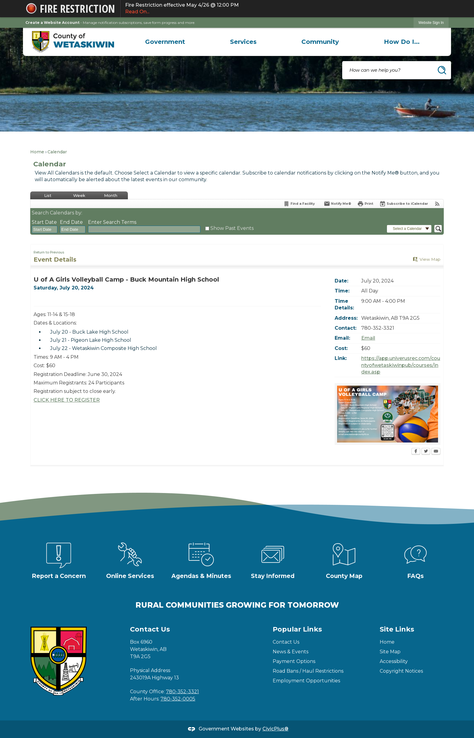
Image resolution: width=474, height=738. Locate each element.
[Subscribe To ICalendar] (403, 204)
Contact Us (286, 642)
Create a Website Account (52, 22)
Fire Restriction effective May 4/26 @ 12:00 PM (284, 8)
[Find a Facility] (299, 204)
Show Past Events (232, 228)
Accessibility (394, 661)
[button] (442, 70)
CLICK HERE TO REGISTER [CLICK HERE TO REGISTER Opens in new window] (67, 400)
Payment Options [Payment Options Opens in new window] (294, 661)
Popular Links (297, 629)
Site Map (390, 652)
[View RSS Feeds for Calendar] (437, 204)
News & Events (290, 652)
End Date (71, 222)
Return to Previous (49, 252)
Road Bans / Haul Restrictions (308, 671)
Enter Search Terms (112, 222)
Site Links (397, 629)
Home (37, 152)
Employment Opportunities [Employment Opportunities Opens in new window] (306, 681)
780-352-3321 (182, 691)
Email (368, 338)
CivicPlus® (275, 729)
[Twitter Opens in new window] (425, 452)
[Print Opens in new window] (365, 204)
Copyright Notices (401, 671)
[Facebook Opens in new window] (415, 452)
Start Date (44, 222)
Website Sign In (431, 23)
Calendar (57, 152)
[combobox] (44, 229)
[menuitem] (165, 41)
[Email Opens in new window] (435, 452)
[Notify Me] (337, 204)
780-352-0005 (178, 699)
